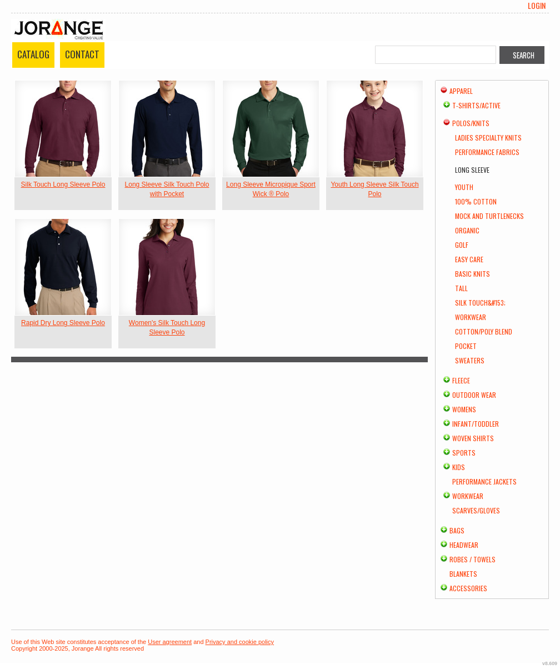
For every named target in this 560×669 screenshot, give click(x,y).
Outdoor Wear (474, 395)
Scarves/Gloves (476, 510)
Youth (464, 187)
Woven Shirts (473, 438)
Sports (464, 452)
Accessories (468, 588)
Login (537, 5)
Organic (467, 230)
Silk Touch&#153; (480, 302)
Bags (456, 530)
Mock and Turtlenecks (489, 216)
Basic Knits (472, 273)
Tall (461, 288)
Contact (82, 54)
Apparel (461, 91)
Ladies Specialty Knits (488, 137)
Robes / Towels (472, 559)
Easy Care (469, 259)
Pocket (466, 346)
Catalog (33, 54)
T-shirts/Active (476, 105)
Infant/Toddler (475, 423)
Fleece (461, 380)
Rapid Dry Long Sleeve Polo (63, 323)
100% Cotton (476, 201)
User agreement (170, 641)
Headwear (463, 545)
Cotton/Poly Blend (483, 331)
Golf (461, 244)
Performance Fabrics (487, 152)
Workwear (470, 317)
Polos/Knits (470, 123)
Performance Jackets (484, 481)
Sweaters (469, 360)
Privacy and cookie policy (240, 641)
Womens (464, 409)
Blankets (463, 573)
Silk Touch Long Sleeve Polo (63, 184)
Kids (458, 467)
